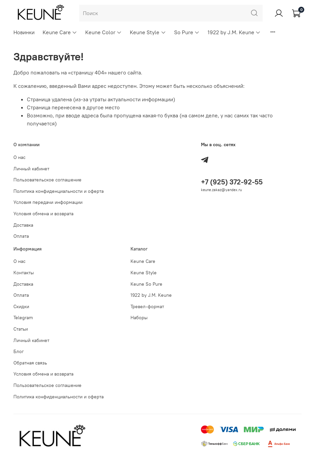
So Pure (187, 32)
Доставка (23, 225)
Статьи (20, 329)
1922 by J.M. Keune (234, 32)
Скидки (21, 306)
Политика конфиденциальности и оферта (58, 191)
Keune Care (60, 32)
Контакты (23, 273)
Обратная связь (30, 363)
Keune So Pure (146, 284)
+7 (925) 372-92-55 (232, 181)
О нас (19, 157)
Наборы (139, 318)
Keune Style (148, 32)
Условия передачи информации (48, 202)
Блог (18, 351)
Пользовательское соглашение (47, 180)
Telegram (23, 318)
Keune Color (103, 32)
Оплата (21, 236)
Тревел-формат (147, 306)
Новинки (24, 32)
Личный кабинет (31, 169)
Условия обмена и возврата (43, 214)
